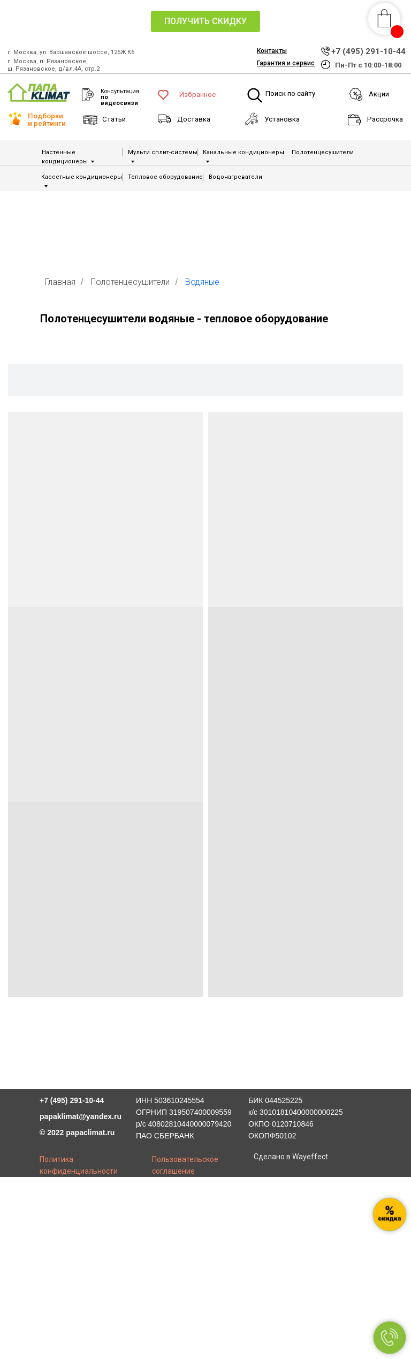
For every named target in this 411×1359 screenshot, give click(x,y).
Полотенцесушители (323, 152)
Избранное (197, 94)
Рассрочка (385, 119)
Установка (282, 119)
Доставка (193, 119)
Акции (379, 94)
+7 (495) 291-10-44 (368, 51)
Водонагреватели (235, 176)
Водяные (202, 282)
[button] (205, 21)
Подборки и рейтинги (47, 119)
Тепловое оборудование (165, 176)
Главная (60, 282)
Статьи (114, 119)
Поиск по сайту (290, 93)
